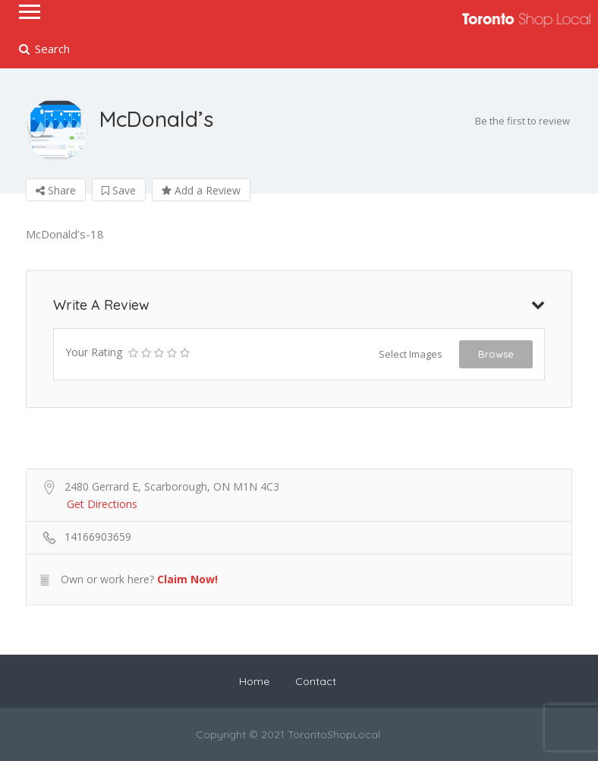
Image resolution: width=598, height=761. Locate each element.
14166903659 (98, 536)
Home (254, 681)
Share (56, 190)
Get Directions (102, 504)
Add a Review (201, 190)
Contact (315, 681)
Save (119, 190)
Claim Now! (187, 579)
